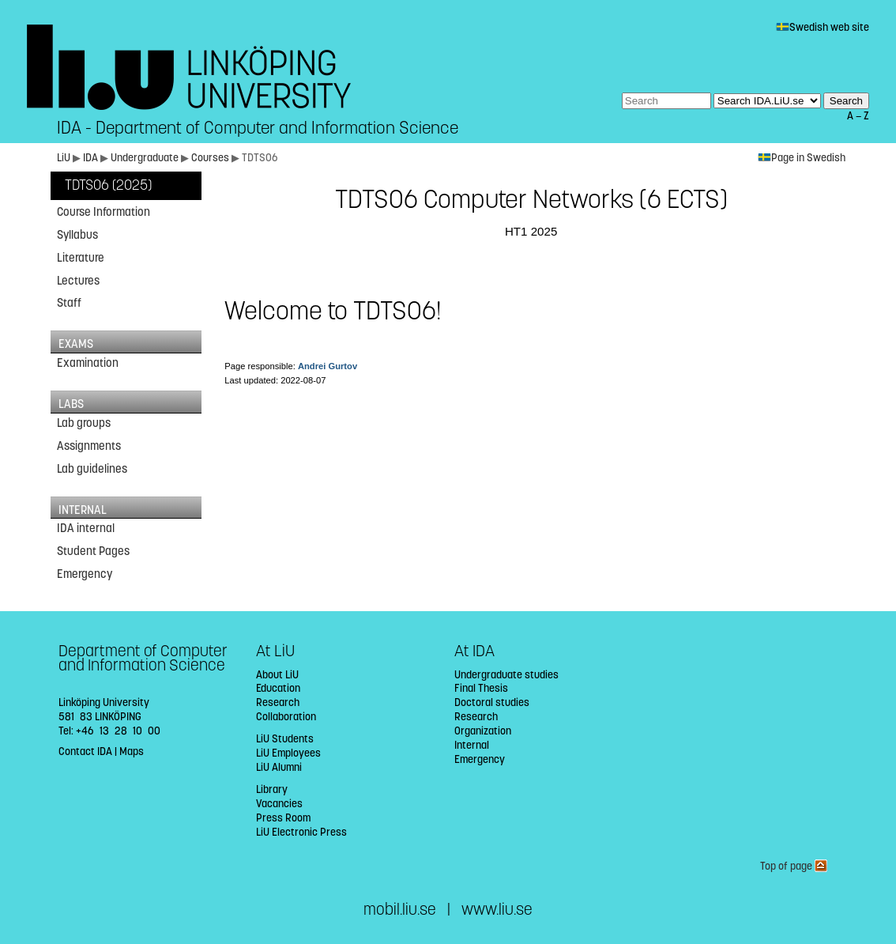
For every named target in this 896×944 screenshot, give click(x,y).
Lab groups (84, 423)
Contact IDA (85, 751)
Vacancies (279, 803)
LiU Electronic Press (301, 832)
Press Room (283, 818)
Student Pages (93, 551)
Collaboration (286, 716)
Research (277, 702)
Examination (88, 363)
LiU (63, 157)
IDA (90, 157)
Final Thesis (481, 688)
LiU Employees (288, 753)
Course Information (103, 212)
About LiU (277, 675)
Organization (482, 731)
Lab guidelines (92, 469)
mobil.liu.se (399, 909)
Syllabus (77, 235)
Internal (471, 745)
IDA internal (86, 528)
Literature (80, 258)
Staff (69, 303)
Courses (210, 157)
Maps (131, 751)
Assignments (89, 446)
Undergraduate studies (506, 675)
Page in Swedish (801, 157)
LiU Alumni (279, 767)
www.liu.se (497, 909)
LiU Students (285, 739)
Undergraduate (145, 157)
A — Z (858, 116)
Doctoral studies (491, 702)
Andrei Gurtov (327, 366)
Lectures (78, 281)
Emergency (84, 574)
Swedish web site (822, 27)
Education (278, 688)
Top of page (793, 866)
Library (272, 789)
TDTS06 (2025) (108, 185)
